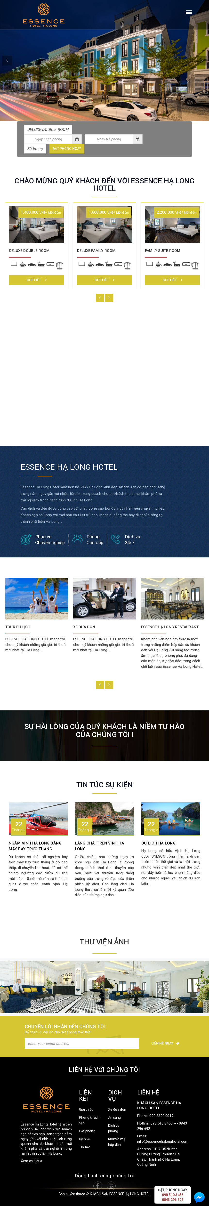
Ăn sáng (114, 1117)
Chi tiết (37, 280)
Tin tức (84, 1147)
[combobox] (48, 129)
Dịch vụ (84, 1139)
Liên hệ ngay (165, 1043)
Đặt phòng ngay (67, 149)
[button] (7, 60)
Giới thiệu (86, 1109)
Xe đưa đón (117, 1109)
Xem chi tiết (31, 1161)
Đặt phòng (87, 1131)
